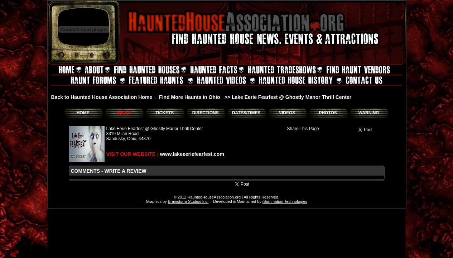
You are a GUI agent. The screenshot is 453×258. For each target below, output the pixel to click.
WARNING (368, 112)
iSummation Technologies (284, 201)
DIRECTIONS (205, 112)
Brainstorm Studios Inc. (188, 201)
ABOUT (123, 112)
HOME (83, 112)
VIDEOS (287, 112)
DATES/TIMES (246, 112)
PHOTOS (328, 112)
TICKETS (164, 112)
